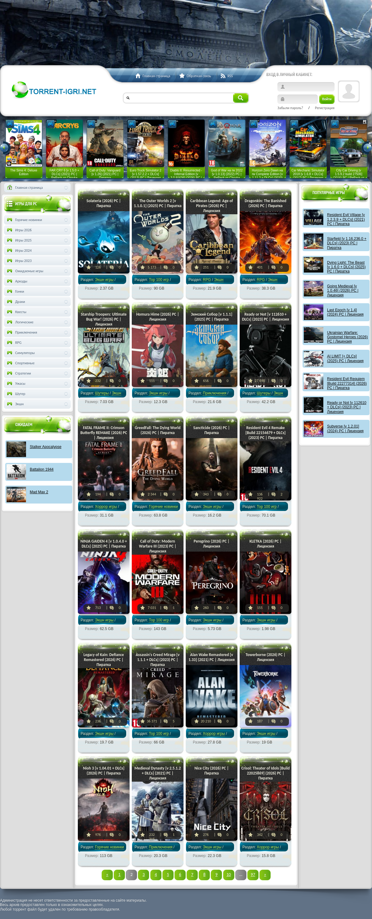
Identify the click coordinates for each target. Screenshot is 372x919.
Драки (15, 301)
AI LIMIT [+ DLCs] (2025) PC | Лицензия (345, 358)
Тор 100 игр (159, 279)
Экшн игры (104, 279)
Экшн (15, 404)
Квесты (16, 312)
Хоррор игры (106, 506)
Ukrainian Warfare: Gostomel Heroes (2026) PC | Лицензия (347, 337)
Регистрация (324, 108)
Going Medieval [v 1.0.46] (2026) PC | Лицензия (342, 290)
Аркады (16, 281)
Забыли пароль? (290, 108)
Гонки (15, 291)
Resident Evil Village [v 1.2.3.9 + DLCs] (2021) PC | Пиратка (346, 219)
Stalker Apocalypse (45, 447)
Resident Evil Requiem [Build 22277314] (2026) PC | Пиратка (347, 383)
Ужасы (15, 383)
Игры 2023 (19, 260)
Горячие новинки (163, 506)
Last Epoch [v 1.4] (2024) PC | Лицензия (345, 312)
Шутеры (101, 393)
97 (253, 874)
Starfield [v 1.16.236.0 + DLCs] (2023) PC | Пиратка (346, 243)
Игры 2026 (19, 230)
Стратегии (18, 373)
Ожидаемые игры (24, 271)
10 (228, 874)
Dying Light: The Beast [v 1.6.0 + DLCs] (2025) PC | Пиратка (346, 267)
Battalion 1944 (42, 469)
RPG (207, 279)
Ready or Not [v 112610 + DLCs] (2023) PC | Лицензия (346, 407)
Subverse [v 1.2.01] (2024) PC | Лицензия (345, 428)
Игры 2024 (19, 250)
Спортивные (20, 363)
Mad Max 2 (39, 492)
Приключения (214, 393)
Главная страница (24, 187)
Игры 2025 (19, 240)
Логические (19, 322)
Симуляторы (20, 353)
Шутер (15, 393)
